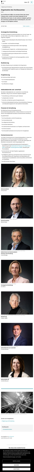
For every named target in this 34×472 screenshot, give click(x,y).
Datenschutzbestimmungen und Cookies (12, 457)
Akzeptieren (16, 469)
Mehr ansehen (27, 26)
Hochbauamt (11, 436)
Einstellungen (16, 461)
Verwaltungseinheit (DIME (16, 147)
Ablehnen (16, 465)
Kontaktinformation (7, 429)
